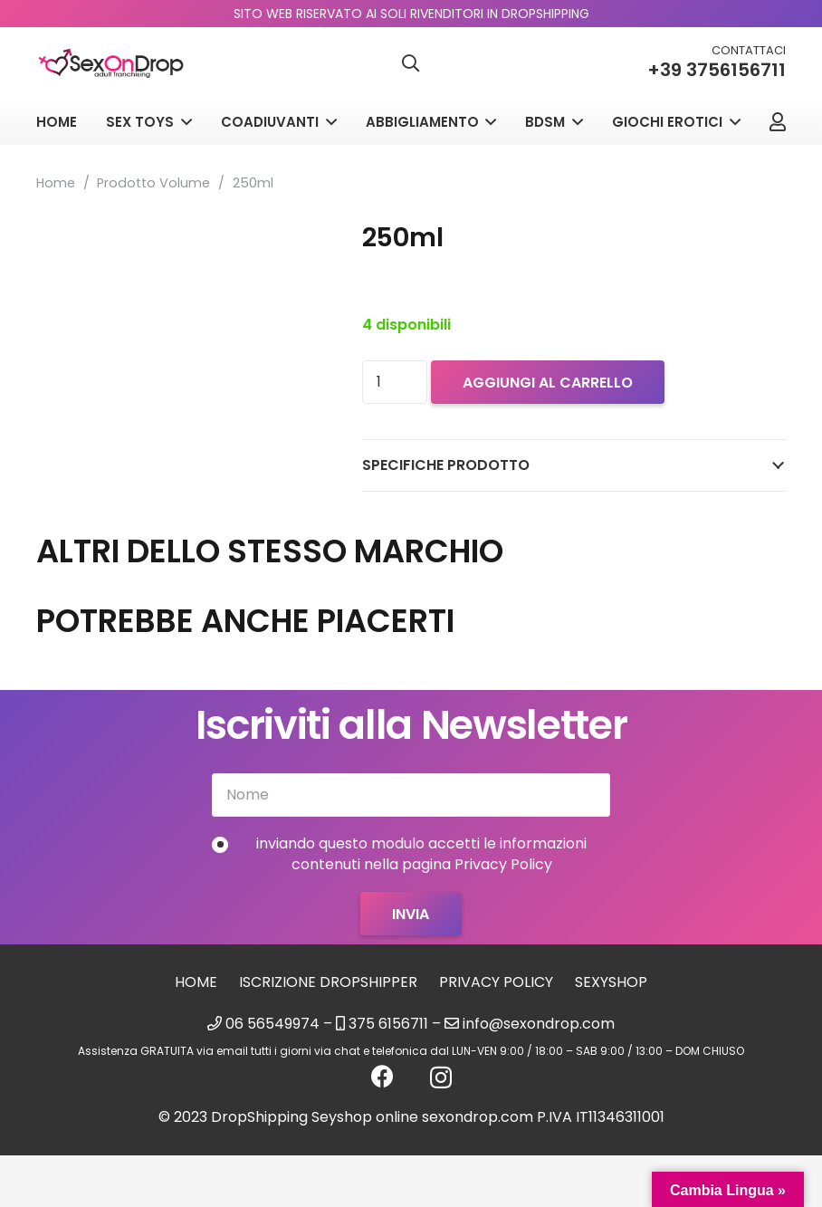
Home (55, 183)
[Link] (777, 122)
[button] (411, 63)
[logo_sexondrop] (111, 64)
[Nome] (410, 795)
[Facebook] (382, 1076)
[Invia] (410, 913)
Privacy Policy (496, 982)
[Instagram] (441, 1077)
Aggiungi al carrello (548, 382)
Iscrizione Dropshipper (328, 982)
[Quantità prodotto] (394, 382)
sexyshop (611, 982)
